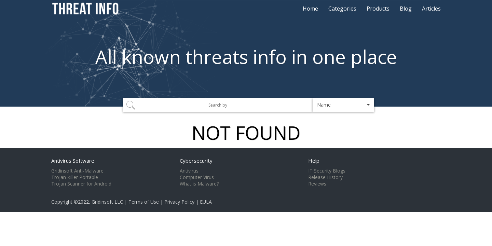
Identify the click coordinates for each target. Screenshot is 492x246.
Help (313, 160)
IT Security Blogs (326, 170)
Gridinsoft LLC (107, 202)
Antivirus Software (72, 160)
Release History (325, 177)
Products (378, 8)
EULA (206, 202)
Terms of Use (143, 202)
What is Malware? (199, 183)
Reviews (317, 183)
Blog (406, 8)
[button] (343, 105)
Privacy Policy (179, 202)
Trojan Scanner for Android (81, 183)
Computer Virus (197, 177)
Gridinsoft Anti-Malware (77, 170)
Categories (342, 8)
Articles (431, 8)
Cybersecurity (196, 160)
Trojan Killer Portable (74, 177)
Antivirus (189, 170)
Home (310, 8)
